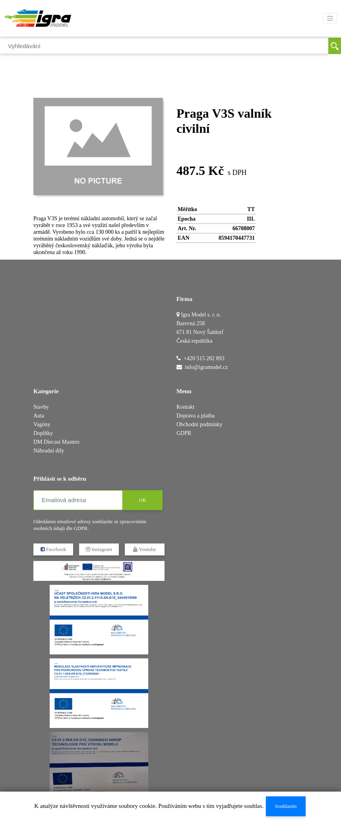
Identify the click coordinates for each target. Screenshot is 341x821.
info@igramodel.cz (206, 367)
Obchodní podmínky (199, 424)
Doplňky (43, 433)
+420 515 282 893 (204, 358)
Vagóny (41, 424)
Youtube (144, 549)
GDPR (183, 433)
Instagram (99, 549)
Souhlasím (286, 806)
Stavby (41, 407)
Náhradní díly (48, 451)
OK (143, 500)
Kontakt (185, 407)
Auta (38, 416)
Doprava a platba (195, 416)
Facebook (53, 549)
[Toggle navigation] (330, 18)
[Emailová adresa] (78, 500)
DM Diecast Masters (56, 442)
